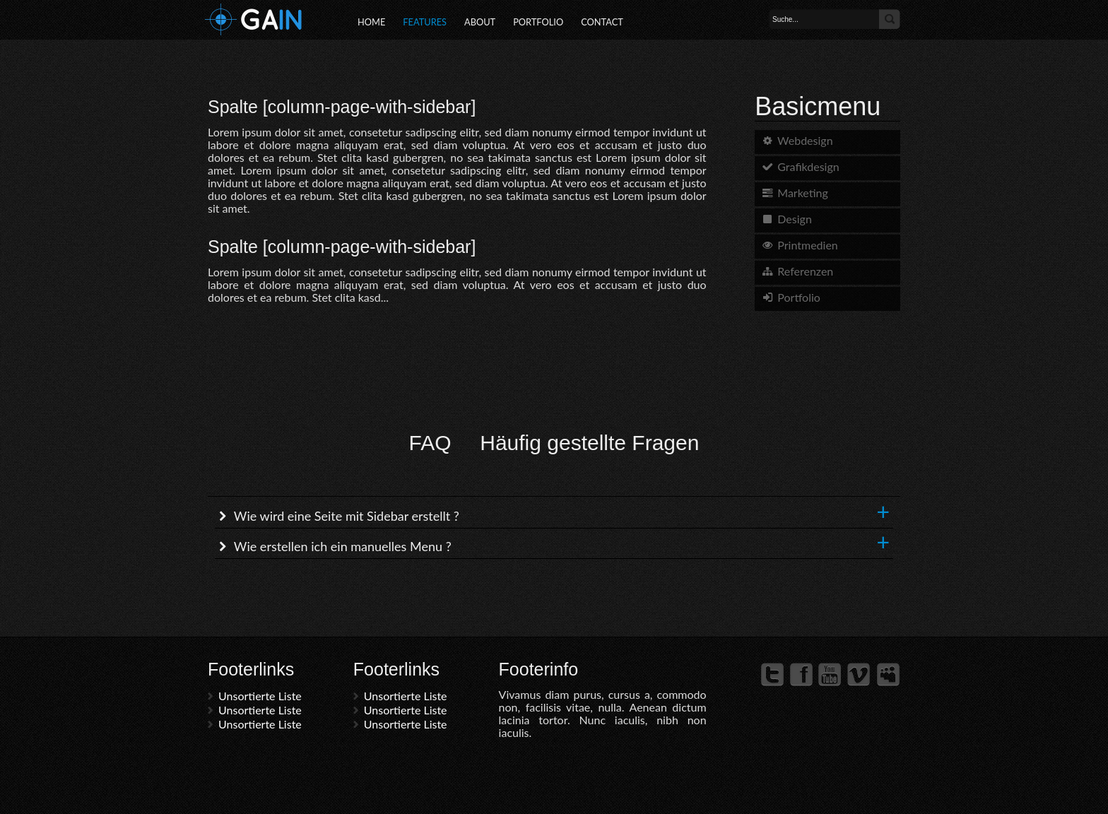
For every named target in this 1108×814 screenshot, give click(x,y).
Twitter (776, 686)
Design (786, 220)
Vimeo (861, 686)
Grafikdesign (799, 168)
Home (371, 22)
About (479, 22)
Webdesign (796, 142)
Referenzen (796, 272)
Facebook (804, 686)
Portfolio (538, 22)
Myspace (889, 686)
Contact (602, 22)
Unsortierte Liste (260, 695)
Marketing (794, 194)
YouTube (833, 686)
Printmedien (799, 246)
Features (425, 22)
